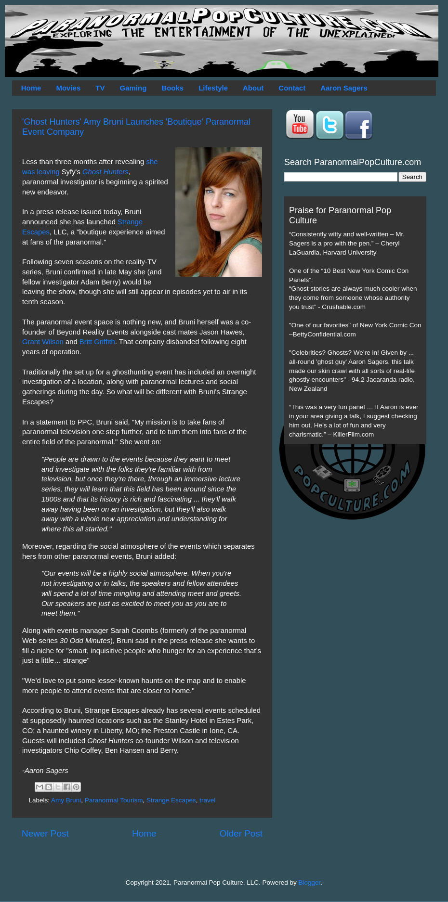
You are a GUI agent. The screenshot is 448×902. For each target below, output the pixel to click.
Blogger (310, 882)
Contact (291, 88)
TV (100, 88)
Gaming (132, 88)
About (253, 88)
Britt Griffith (97, 342)
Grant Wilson (43, 342)
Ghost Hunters (105, 172)
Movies (68, 88)
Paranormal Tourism (114, 800)
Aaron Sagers (344, 88)
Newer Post (45, 833)
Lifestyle (213, 88)
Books (172, 88)
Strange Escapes (171, 800)
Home (31, 88)
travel (207, 800)
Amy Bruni (66, 800)
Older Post (241, 833)
